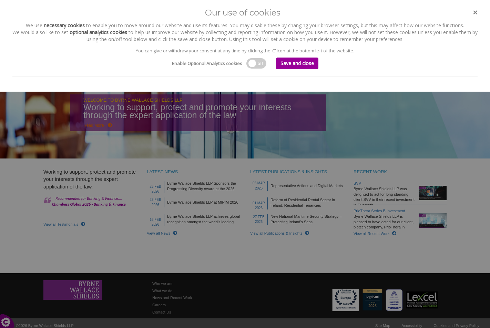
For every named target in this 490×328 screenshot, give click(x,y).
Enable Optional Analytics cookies (207, 63)
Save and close (297, 63)
